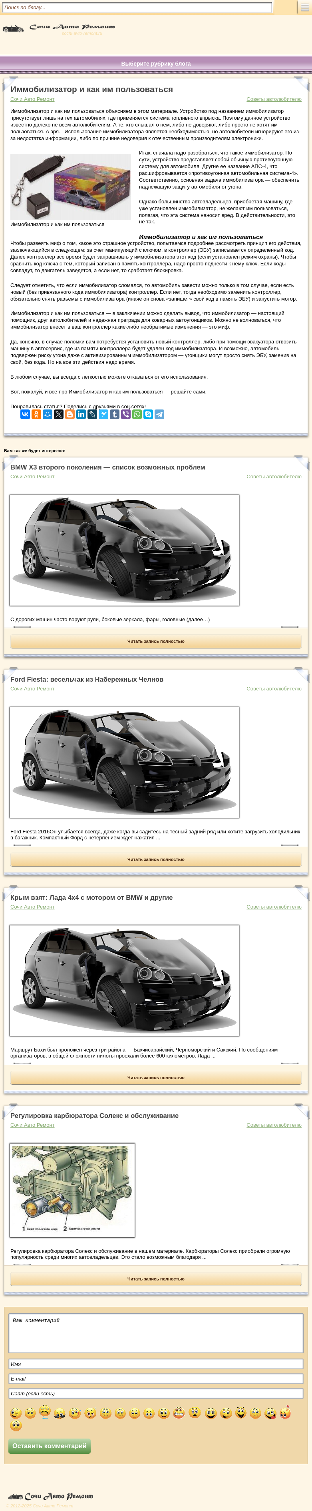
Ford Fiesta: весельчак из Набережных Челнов (86, 679)
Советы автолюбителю (274, 99)
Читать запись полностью (156, 641)
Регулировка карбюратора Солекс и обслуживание (94, 1116)
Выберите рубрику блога (156, 63)
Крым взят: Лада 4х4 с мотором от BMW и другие (91, 897)
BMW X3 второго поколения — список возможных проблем (107, 467)
